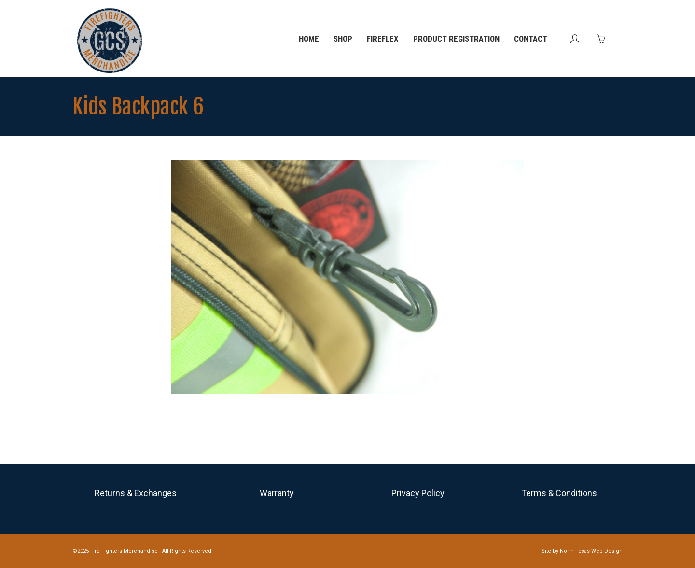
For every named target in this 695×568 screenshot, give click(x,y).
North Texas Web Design (591, 551)
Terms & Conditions (559, 493)
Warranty (277, 493)
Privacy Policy (418, 493)
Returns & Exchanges (136, 493)
